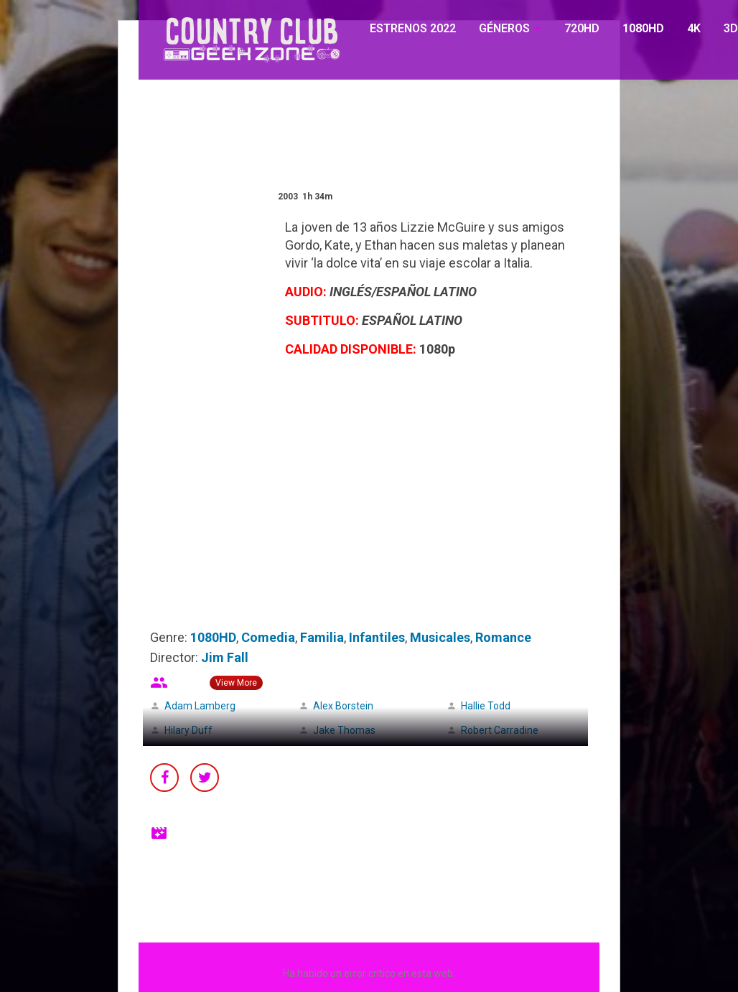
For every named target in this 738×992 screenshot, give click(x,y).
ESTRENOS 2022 (413, 28)
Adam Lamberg (199, 706)
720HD (581, 28)
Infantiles (377, 637)
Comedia (268, 637)
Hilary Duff (188, 730)
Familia (322, 637)
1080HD (643, 28)
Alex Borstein (343, 706)
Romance (503, 637)
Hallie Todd (485, 706)
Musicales (440, 637)
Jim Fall (224, 657)
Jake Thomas (344, 730)
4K (694, 28)
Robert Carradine (499, 730)
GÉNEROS (504, 28)
